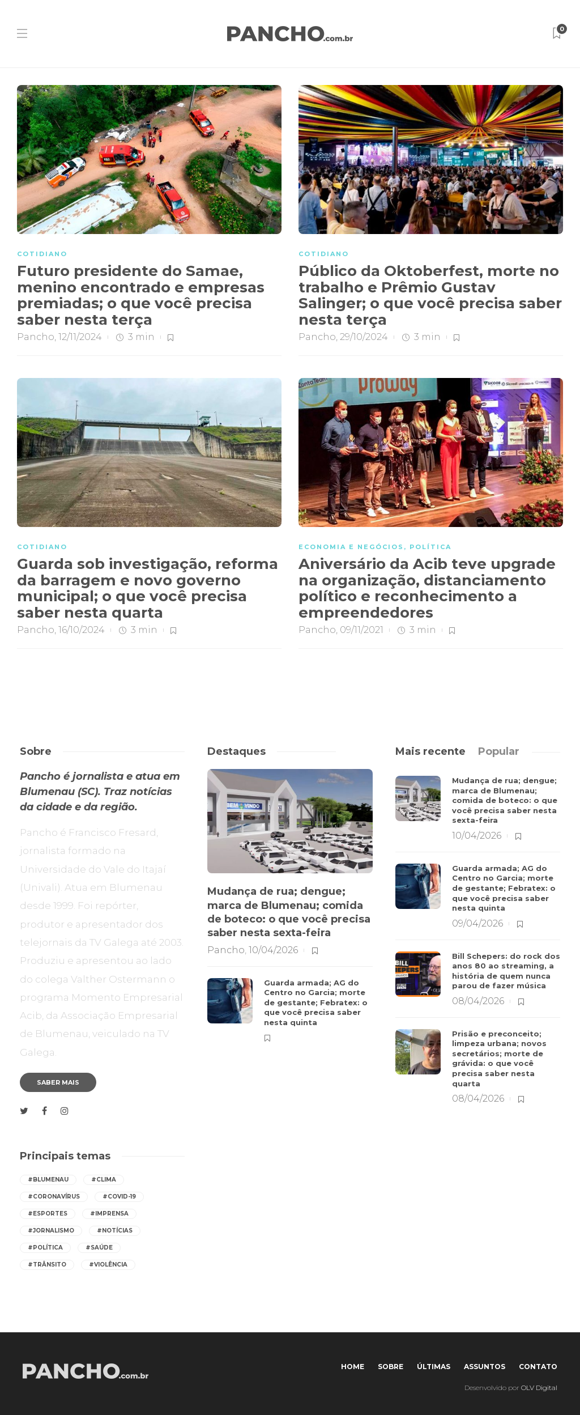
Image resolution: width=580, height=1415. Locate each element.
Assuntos (484, 1366)
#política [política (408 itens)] (45, 1247)
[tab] (430, 751)
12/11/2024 (80, 337)
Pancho (35, 337)
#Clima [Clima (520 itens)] (103, 1179)
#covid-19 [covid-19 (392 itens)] (119, 1196)
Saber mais (58, 1082)
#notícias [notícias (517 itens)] (115, 1230)
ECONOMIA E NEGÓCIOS (351, 547)
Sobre (390, 1366)
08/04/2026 (478, 1001)
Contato (538, 1366)
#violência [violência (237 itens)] (108, 1264)
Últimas (433, 1366)
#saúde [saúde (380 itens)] (99, 1247)
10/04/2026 (273, 950)
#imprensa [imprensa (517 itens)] (109, 1213)
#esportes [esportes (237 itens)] (47, 1213)
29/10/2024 (364, 337)
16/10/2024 (81, 629)
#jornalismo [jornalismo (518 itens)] (51, 1230)
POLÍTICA (430, 547)
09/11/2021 (361, 629)
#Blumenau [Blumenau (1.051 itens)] (48, 1179)
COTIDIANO (42, 254)
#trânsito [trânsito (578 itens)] (47, 1264)
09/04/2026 (477, 923)
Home (352, 1366)
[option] (290, 905)
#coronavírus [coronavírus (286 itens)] (54, 1196)
